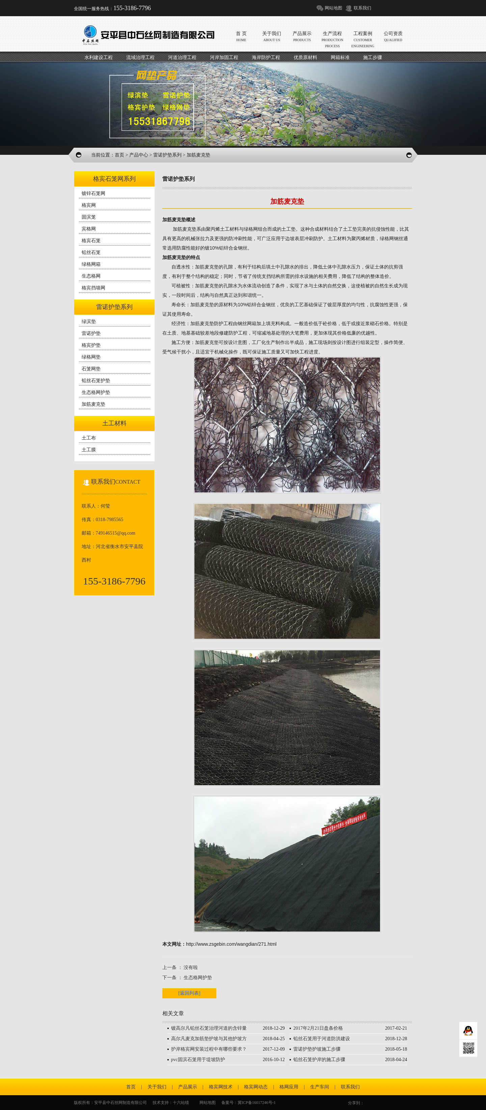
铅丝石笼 (91, 252)
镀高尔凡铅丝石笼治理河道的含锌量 (209, 1028)
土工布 (89, 437)
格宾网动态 (256, 1086)
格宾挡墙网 (93, 287)
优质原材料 (305, 57)
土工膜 (89, 449)
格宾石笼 (91, 240)
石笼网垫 (91, 368)
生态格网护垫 (96, 392)
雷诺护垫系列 (167, 155)
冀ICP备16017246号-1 (257, 1102)
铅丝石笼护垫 (96, 380)
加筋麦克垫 (93, 404)
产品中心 (138, 155)
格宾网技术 (221, 1086)
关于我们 (156, 1086)
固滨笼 (89, 217)
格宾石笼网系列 (114, 178)
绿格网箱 (91, 264)
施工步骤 (372, 57)
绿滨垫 (89, 321)
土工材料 (114, 423)
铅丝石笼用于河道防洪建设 (321, 1038)
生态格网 (91, 276)
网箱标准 (340, 57)
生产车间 (319, 1086)
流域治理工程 (140, 57)
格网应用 (288, 1086)
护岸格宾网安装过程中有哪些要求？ (209, 1049)
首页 (119, 155)
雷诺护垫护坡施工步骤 (317, 1049)
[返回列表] (189, 993)
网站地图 (333, 7)
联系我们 (362, 7)
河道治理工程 (182, 57)
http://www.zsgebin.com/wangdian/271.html (231, 944)
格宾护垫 (91, 345)
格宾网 (89, 205)
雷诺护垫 (91, 333)
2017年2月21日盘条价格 (318, 1028)
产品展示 (187, 1086)
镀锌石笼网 (93, 193)
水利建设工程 (98, 57)
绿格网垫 (91, 357)
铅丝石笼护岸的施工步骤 (319, 1059)
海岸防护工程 (266, 57)
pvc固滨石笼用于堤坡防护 (198, 1059)
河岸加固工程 (224, 57)
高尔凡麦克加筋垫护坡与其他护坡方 (209, 1038)
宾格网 (89, 228)
